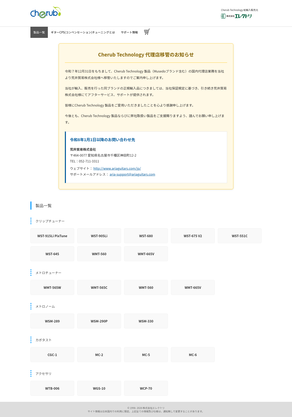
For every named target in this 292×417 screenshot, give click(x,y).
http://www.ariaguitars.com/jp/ (117, 168)
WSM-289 (52, 321)
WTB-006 (52, 388)
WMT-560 (99, 253)
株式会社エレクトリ (153, 408)
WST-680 (146, 235)
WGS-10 (99, 388)
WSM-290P (99, 321)
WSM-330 (146, 321)
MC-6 (193, 354)
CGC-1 (52, 354)
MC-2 (99, 354)
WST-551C (240, 235)
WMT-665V (146, 253)
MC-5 (146, 354)
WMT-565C (99, 287)
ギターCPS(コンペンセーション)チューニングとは (83, 32)
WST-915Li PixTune (52, 235)
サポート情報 (129, 32)
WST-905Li (99, 235)
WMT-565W (52, 287)
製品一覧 (39, 32)
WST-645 (52, 253)
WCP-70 (146, 388)
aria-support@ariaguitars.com (132, 174)
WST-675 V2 (193, 235)
